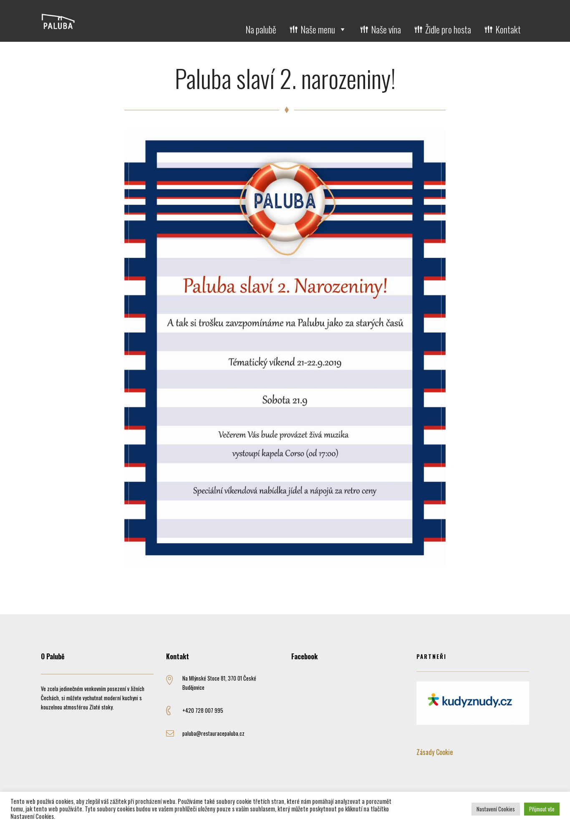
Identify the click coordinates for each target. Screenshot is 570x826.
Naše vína (386, 29)
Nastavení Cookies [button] (496, 809)
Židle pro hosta (448, 29)
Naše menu (323, 29)
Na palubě (260, 29)
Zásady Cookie (434, 752)
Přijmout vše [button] (542, 809)
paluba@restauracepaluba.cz (213, 733)
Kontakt (508, 29)
